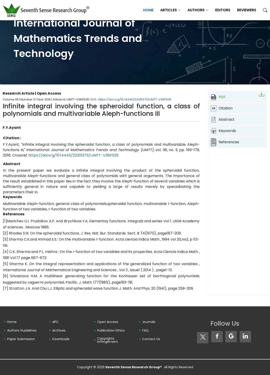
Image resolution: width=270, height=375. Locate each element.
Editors (222, 10)
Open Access (107, 321)
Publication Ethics (111, 330)
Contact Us (151, 339)
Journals (148, 321)
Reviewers (246, 10)
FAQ (145, 330)
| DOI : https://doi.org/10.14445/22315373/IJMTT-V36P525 (130, 99)
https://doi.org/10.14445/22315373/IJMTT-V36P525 (73, 155)
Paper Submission (21, 339)
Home (148, 10)
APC (55, 321)
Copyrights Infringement (107, 340)
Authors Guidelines (22, 330)
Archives (59, 330)
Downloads (60, 339)
